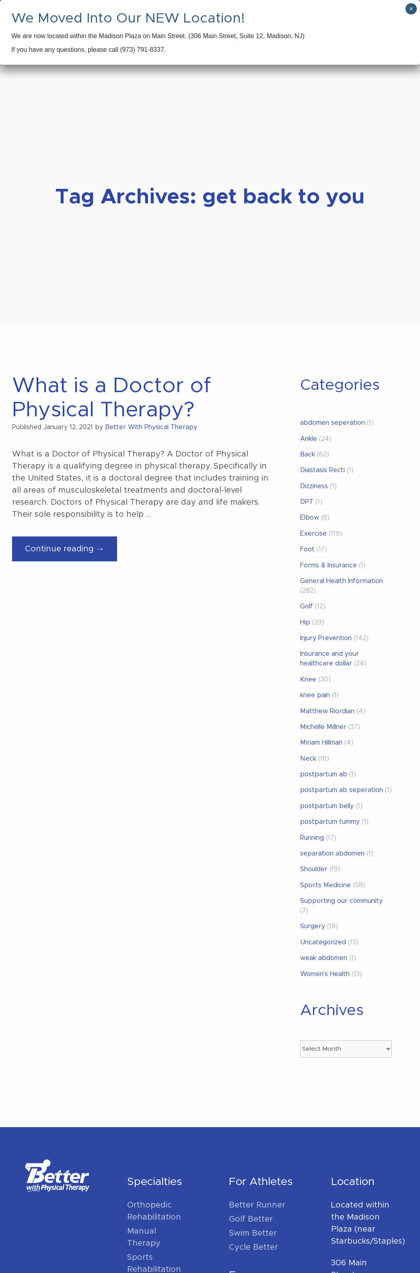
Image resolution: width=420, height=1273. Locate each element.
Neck (308, 758)
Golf (306, 606)
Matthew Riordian (327, 711)
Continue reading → (71, 551)
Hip (305, 622)
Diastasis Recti (322, 470)
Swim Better (253, 1233)
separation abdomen (332, 853)
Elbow (309, 517)
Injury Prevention (326, 638)
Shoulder (313, 869)
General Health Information (341, 581)
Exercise (313, 533)
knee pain (315, 695)
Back (307, 454)
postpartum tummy (330, 822)
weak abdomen (323, 958)
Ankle (308, 439)
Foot (307, 549)
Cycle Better (253, 1247)
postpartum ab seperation (341, 790)
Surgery (312, 926)
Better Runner (257, 1205)
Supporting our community (341, 901)
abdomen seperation (332, 423)
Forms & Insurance (328, 565)
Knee (308, 679)
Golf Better (251, 1219)
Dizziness (314, 486)
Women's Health (325, 974)
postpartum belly (327, 806)
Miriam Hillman (321, 742)
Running (312, 838)
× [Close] (411, 8)
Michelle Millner (323, 727)
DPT (306, 502)
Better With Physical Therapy (151, 427)
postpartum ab (323, 774)
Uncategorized (323, 942)
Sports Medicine (325, 885)
